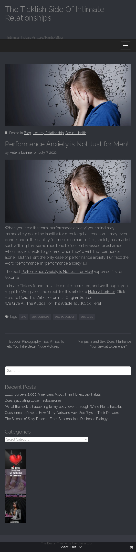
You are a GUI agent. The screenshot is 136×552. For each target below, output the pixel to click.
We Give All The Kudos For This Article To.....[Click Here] (53, 303)
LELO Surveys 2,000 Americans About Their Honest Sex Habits (53, 394)
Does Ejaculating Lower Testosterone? (33, 400)
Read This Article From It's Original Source (55, 297)
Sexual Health (75, 133)
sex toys (87, 316)
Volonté (12, 277)
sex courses (40, 316)
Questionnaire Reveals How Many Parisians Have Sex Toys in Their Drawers (62, 413)
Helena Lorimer (21, 152)
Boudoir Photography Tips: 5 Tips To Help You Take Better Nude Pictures (34, 344)
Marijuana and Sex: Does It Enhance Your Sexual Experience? (104, 344)
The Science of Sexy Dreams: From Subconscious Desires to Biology (56, 419)
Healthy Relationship (48, 133)
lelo (23, 316)
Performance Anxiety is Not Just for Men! (57, 271)
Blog (27, 133)
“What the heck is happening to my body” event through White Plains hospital (63, 407)
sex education (65, 316)
